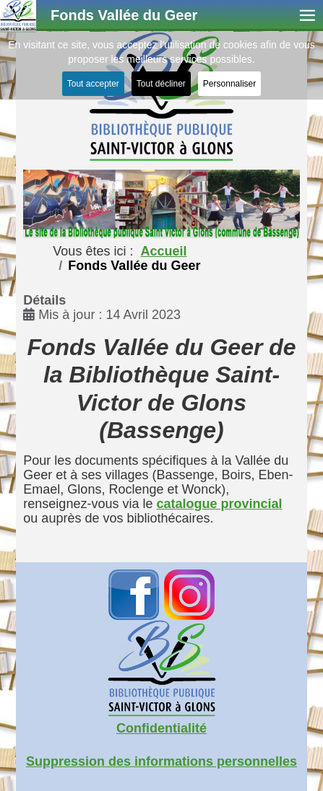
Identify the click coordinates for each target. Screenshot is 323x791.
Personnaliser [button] (229, 84)
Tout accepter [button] (93, 84)
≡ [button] (307, 15)
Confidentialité (161, 728)
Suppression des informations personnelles (161, 761)
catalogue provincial (219, 504)
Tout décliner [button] (161, 84)
